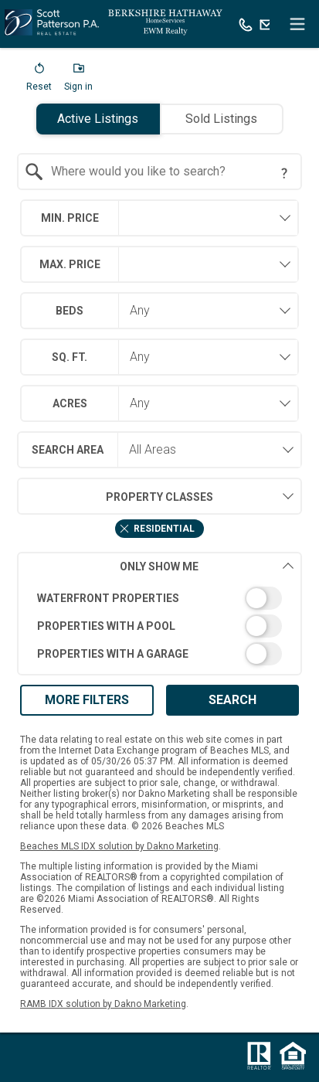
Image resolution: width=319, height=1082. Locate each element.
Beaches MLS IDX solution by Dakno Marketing (119, 846)
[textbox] (168, 172)
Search (232, 699)
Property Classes (115, 496)
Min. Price (70, 218)
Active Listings (97, 118)
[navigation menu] (297, 24)
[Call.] (245, 24)
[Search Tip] (284, 173)
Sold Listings (221, 118)
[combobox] (159, 171)
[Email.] (266, 24)
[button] (39, 80)
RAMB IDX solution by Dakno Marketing (103, 1004)
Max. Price (69, 264)
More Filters (87, 699)
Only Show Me (207, 566)
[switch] (159, 598)
